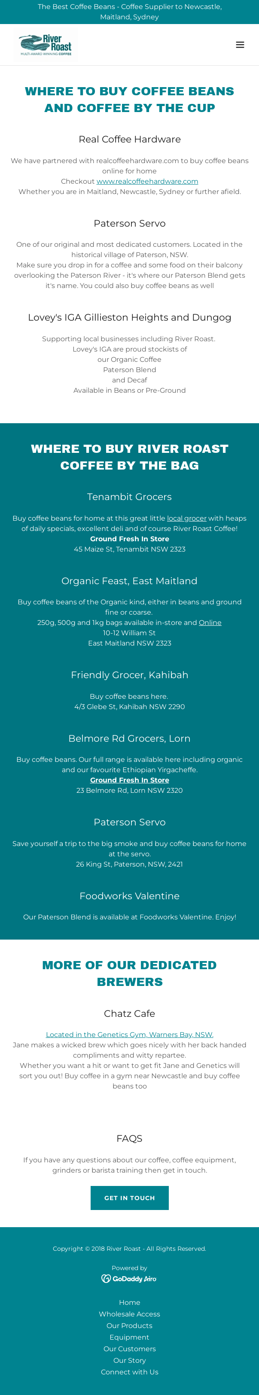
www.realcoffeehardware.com (147, 181)
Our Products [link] (129, 1326)
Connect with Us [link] (129, 1372)
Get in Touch (129, 1198)
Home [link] (129, 1302)
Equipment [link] (129, 1337)
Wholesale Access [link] (129, 1314)
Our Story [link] (129, 1360)
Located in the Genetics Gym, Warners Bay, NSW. (129, 1035)
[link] (46, 44)
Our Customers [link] (130, 1349)
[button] (240, 44)
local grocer (187, 518)
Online (210, 623)
